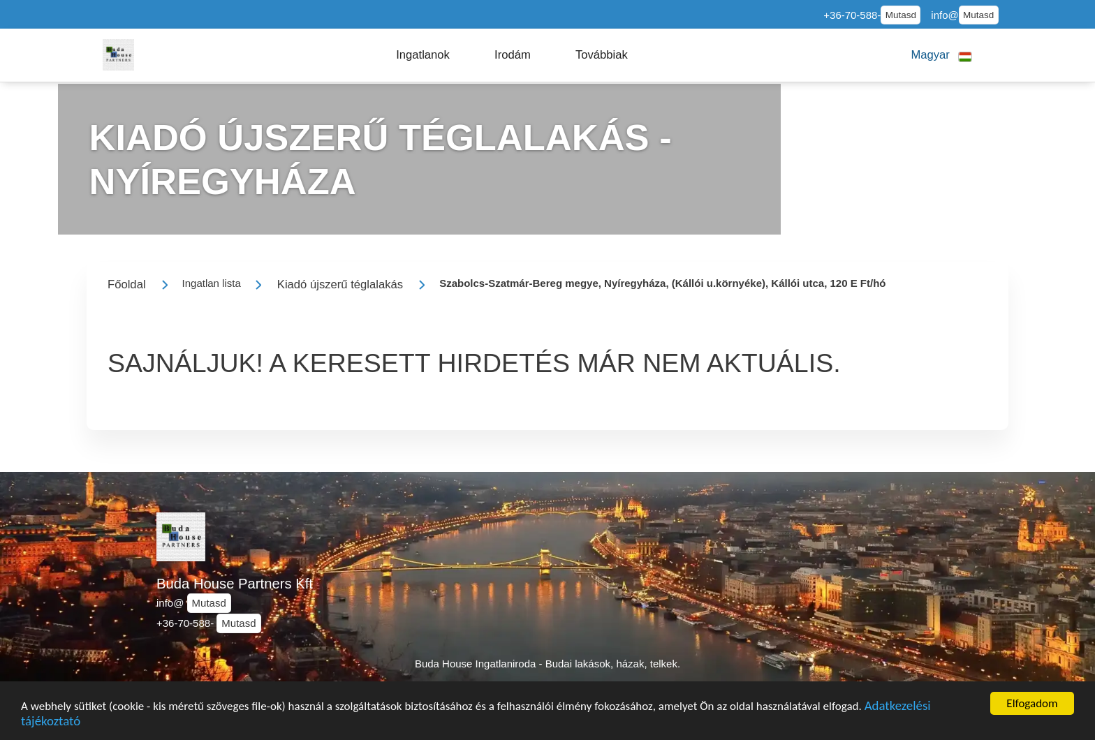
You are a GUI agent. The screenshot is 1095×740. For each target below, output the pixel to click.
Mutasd (900, 15)
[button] (423, 55)
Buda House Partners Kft (234, 583)
